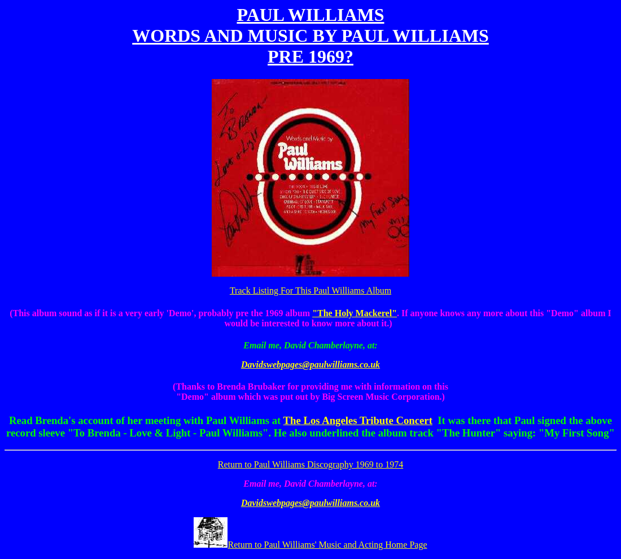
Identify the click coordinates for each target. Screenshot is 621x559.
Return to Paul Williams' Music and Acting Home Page (310, 544)
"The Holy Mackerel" (354, 313)
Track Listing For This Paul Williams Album (310, 290)
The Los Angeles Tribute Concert (357, 420)
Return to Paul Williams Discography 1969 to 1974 (310, 464)
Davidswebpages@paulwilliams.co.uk (310, 364)
